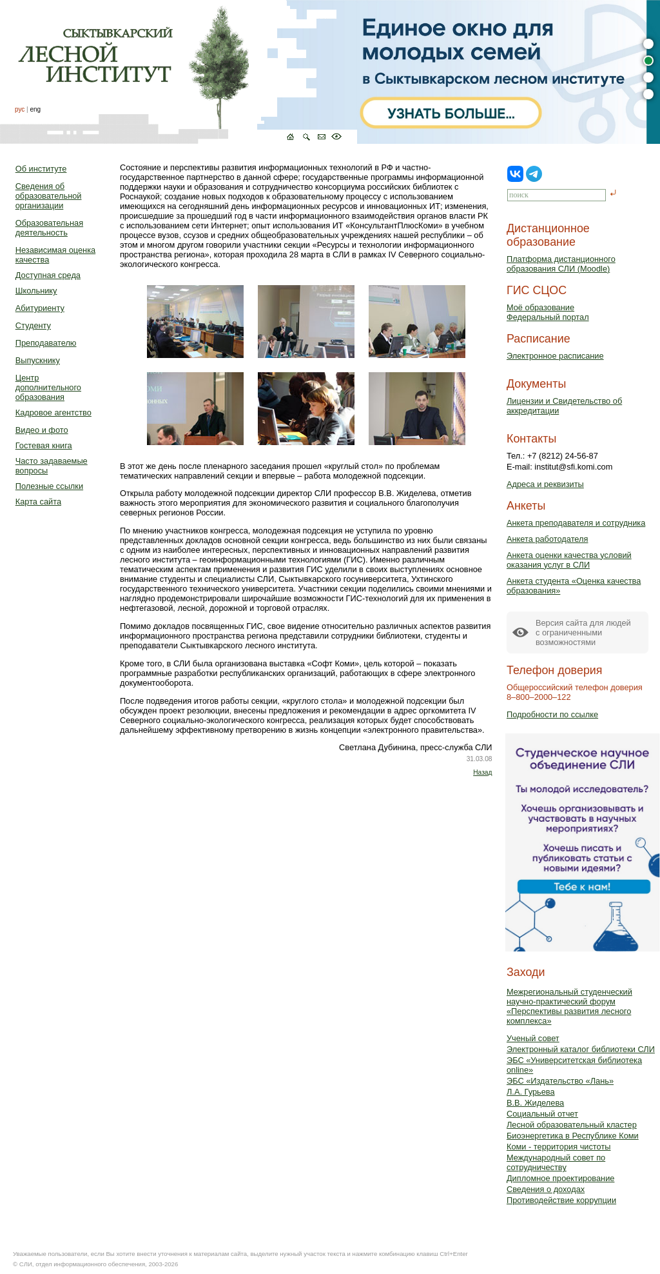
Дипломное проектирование (561, 1178)
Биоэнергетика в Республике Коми (573, 1135)
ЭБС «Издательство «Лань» (560, 1081)
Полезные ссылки (49, 486)
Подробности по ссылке (552, 714)
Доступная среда (48, 275)
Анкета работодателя (547, 539)
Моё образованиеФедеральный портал (548, 312)
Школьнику (36, 290)
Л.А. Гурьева (531, 1092)
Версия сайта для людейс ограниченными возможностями (583, 632)
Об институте (41, 169)
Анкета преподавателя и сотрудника (576, 523)
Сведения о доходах (546, 1189)
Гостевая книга (43, 445)
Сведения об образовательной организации (48, 195)
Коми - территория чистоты (559, 1146)
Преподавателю (46, 343)
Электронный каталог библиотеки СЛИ (581, 1049)
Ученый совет (533, 1038)
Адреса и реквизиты (545, 484)
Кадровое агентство (53, 412)
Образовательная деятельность (49, 227)
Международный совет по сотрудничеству (556, 1162)
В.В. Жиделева (535, 1103)
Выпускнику (37, 360)
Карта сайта (38, 501)
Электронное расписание (555, 356)
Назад (482, 772)
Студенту (33, 325)
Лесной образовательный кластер (572, 1125)
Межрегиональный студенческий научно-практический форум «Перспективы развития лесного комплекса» (569, 1006)
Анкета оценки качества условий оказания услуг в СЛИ (569, 560)
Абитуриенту (39, 308)
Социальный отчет (542, 1114)
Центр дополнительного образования (48, 387)
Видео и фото (41, 430)
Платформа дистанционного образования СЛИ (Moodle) (561, 264)
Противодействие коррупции (561, 1200)
